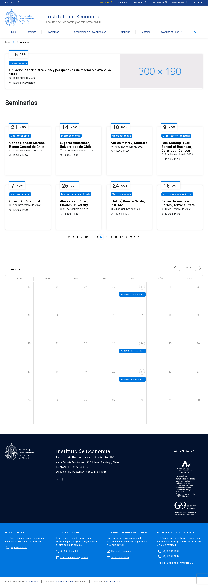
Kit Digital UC (112, 581)
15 (110, 236)
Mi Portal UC (179, 2)
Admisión (105, 2)
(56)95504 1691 (170, 551)
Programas (55, 32)
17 (121, 236)
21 (142, 371)
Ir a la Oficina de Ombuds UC (177, 562)
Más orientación (120, 557)
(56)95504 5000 (69, 551)
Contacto (146, 32)
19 (130, 236)
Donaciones (158, 2)
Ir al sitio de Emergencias (74, 557)
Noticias (125, 32)
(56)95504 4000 (18, 547)
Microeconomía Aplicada (75, 194)
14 (105, 236)
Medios (122, 2)
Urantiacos (31, 581)
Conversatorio (19, 63)
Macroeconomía (20, 136)
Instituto (31, 32)
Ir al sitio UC (11, 2)
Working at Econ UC (172, 32)
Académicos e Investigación (92, 32)
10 (86, 236)
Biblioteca (139, 2)
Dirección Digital (63, 581)
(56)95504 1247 (170, 556)
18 (125, 236)
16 (116, 236)
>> (139, 236)
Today (187, 268)
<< (68, 236)
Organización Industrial (176, 136)
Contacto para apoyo (122, 551)
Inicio (13, 32)
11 (91, 236)
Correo (198, 2)
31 (142, 286)
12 (96, 236)
